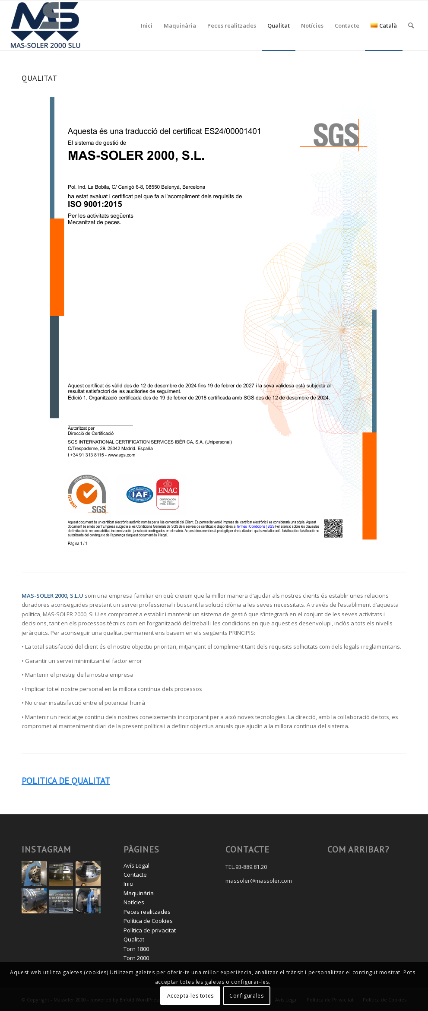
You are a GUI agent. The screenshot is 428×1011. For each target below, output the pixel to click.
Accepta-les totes (190, 995)
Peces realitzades (147, 912)
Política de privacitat (150, 930)
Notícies (134, 902)
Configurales (246, 995)
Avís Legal (136, 865)
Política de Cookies (148, 921)
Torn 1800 (136, 949)
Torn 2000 (136, 958)
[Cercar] (411, 25)
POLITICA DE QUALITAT (66, 780)
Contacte (135, 874)
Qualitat (134, 939)
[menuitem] (146, 25)
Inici (128, 883)
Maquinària (139, 893)
